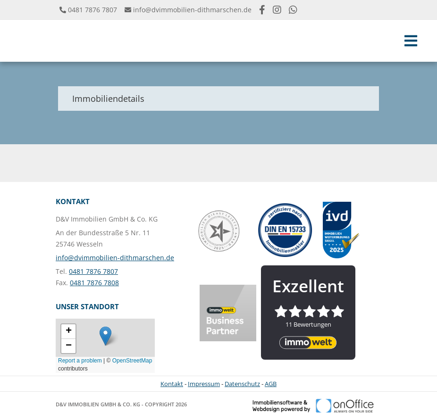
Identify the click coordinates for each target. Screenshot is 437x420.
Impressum (204, 383)
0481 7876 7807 (92, 9)
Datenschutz (242, 383)
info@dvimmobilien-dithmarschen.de (192, 9)
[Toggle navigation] (411, 41)
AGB (271, 383)
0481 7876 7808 (94, 282)
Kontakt (171, 383)
